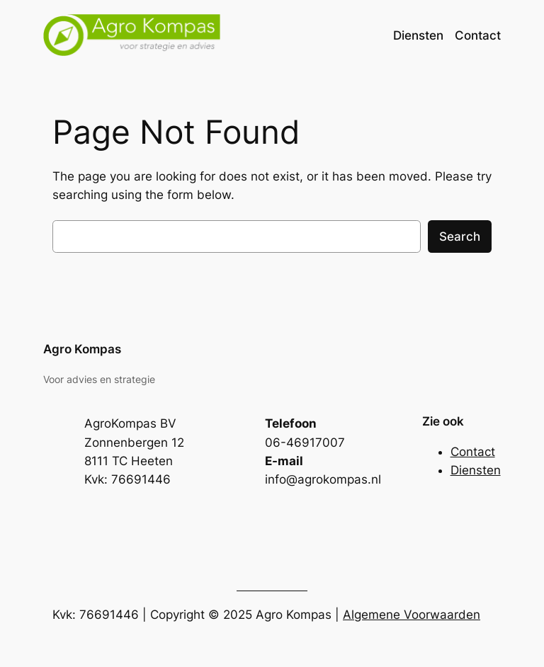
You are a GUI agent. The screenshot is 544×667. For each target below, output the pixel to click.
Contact (472, 452)
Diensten (475, 470)
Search (459, 236)
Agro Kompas (82, 349)
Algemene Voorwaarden (411, 615)
